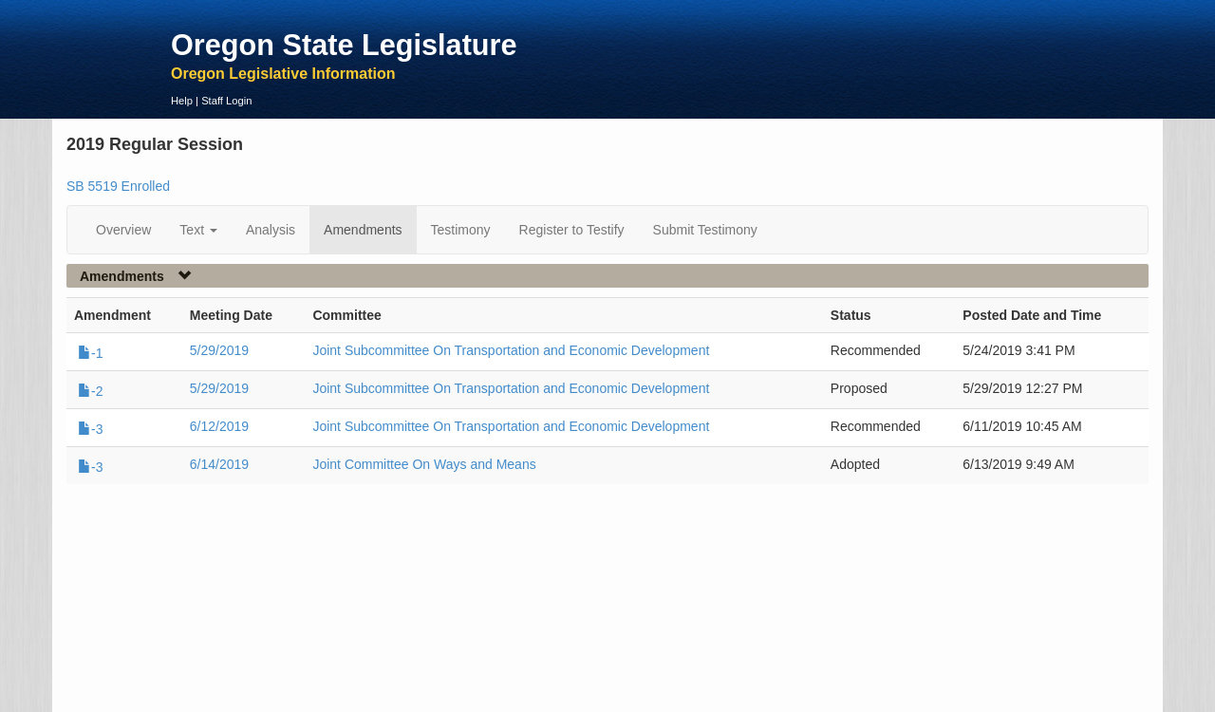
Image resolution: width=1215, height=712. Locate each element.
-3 (90, 429)
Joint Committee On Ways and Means (423, 464)
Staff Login (226, 100)
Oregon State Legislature (344, 44)
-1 (90, 353)
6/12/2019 (219, 426)
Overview (123, 229)
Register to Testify (572, 229)
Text (198, 229)
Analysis (270, 229)
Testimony (461, 229)
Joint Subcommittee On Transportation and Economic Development (510, 350)
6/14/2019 (219, 464)
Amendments (363, 229)
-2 (90, 391)
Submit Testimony (705, 229)
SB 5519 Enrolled (118, 186)
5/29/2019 (219, 350)
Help (182, 100)
